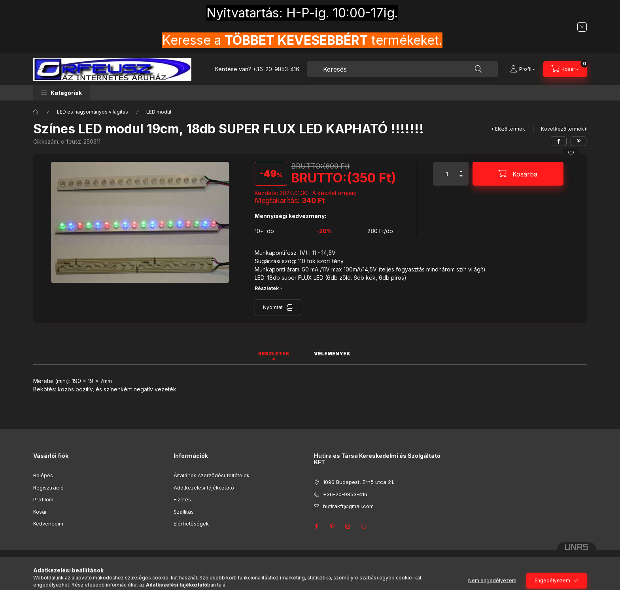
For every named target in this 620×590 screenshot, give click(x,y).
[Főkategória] (36, 112)
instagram (348, 526)
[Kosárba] (518, 174)
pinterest (332, 526)
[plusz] (461, 168)
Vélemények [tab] (332, 354)
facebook (316, 526)
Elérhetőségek (191, 523)
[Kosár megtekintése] (565, 69)
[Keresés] (478, 69)
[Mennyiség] (447, 173)
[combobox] (402, 69)
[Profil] (522, 69)
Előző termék (510, 129)
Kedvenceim (48, 523)
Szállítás (184, 511)
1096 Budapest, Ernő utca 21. (358, 482)
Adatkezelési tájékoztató (204, 487)
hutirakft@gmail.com (348, 506)
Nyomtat (273, 307)
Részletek (267, 288)
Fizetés (182, 499)
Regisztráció (48, 487)
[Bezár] (582, 27)
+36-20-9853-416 (276, 69)
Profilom (43, 499)
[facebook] (559, 141)
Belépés (43, 475)
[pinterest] (578, 141)
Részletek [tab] (273, 354)
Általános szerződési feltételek (212, 475)
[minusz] (461, 179)
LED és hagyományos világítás (92, 112)
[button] (61, 93)
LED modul (158, 112)
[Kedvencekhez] (571, 153)
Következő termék (562, 129)
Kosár (40, 511)
